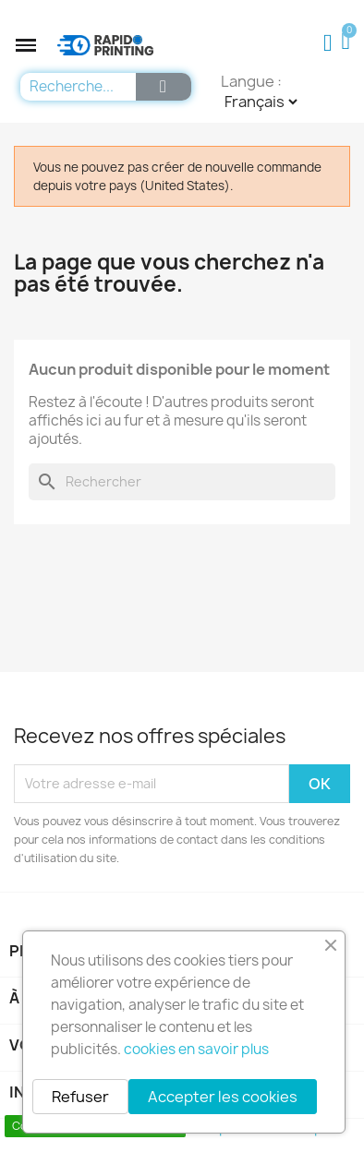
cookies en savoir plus (196, 1049)
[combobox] (73, 87)
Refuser (80, 1096)
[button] (25, 45)
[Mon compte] (328, 43)
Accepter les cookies (222, 1096)
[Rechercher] (182, 481)
